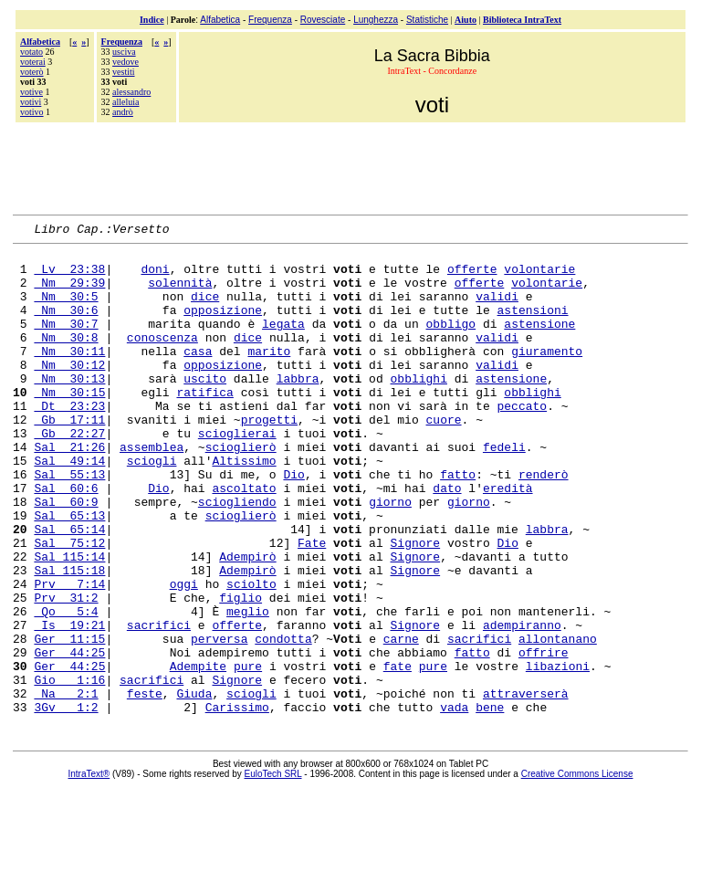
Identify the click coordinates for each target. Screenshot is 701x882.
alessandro (131, 92)
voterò (32, 72)
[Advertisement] (350, 166)
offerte (472, 276)
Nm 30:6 (66, 326)
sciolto (251, 654)
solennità (180, 293)
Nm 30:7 (66, 342)
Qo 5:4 (66, 687)
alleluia (125, 102)
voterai (33, 62)
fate (397, 753)
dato (447, 539)
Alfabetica (220, 20)
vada (454, 802)
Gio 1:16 (69, 769)
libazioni (558, 753)
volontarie (539, 276)
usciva (124, 52)
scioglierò (241, 490)
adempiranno (522, 704)
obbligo (450, 342)
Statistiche (427, 20)
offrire (543, 737)
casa (197, 375)
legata (283, 342)
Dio (293, 523)
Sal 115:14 (69, 622)
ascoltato (244, 539)
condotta (283, 720)
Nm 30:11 (69, 375)
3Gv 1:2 (66, 802)
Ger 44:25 (69, 737)
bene (490, 802)
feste (144, 786)
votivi (30, 102)
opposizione (222, 326)
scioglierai (237, 474)
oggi (184, 654)
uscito (204, 408)
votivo (32, 112)
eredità (508, 539)
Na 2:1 (66, 786)
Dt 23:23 (69, 441)
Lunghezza (375, 20)
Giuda (194, 786)
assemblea (151, 490)
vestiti (123, 72)
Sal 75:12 (69, 605)
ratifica (204, 424)
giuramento (546, 375)
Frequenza (270, 20)
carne (401, 720)
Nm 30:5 (66, 309)
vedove (125, 62)
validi (497, 309)
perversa (219, 720)
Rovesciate (322, 20)
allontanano (557, 720)
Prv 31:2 (66, 671)
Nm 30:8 (66, 359)
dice (205, 309)
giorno (390, 556)
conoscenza (162, 359)
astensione (539, 342)
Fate (312, 605)
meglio (247, 687)
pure (248, 753)
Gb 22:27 (69, 474)
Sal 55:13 (69, 523)
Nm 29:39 (69, 293)
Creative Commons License (577, 870)
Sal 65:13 (69, 572)
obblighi (418, 408)
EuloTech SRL (273, 870)
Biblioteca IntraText (522, 20)
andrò (122, 112)
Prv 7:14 (69, 654)
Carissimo (237, 802)
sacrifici (159, 704)
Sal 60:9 (66, 556)
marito (268, 375)
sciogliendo (237, 556)
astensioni (532, 326)
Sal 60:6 (66, 539)
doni (155, 276)
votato (31, 52)
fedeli (504, 490)
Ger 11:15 (69, 720)
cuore (443, 457)
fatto (458, 523)
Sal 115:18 (69, 638)
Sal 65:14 (69, 589)
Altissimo (244, 507)
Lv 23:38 (69, 276)
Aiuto (465, 20)
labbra (298, 408)
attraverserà (526, 786)
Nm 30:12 (69, 391)
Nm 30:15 (69, 424)
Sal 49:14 (69, 507)
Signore (415, 605)
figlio (240, 671)
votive (31, 92)
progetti (269, 457)
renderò (543, 523)
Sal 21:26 (69, 490)
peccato (522, 441)
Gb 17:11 (69, 457)
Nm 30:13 (69, 408)
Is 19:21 (69, 704)
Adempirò (247, 622)
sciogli (152, 507)
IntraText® (89, 870)
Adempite (198, 753)
